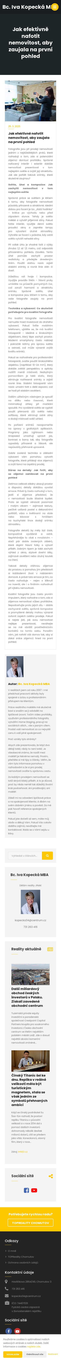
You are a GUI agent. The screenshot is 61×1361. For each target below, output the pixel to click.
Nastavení (53, 1354)
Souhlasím (13, 1354)
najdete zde (33, 1346)
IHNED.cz (22, 1151)
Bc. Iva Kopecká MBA (34, 684)
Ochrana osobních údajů (23, 1262)
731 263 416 (18, 1288)
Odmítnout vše (34, 1354)
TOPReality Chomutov (30, 1223)
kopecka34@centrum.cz (26, 1296)
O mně (12, 1251)
